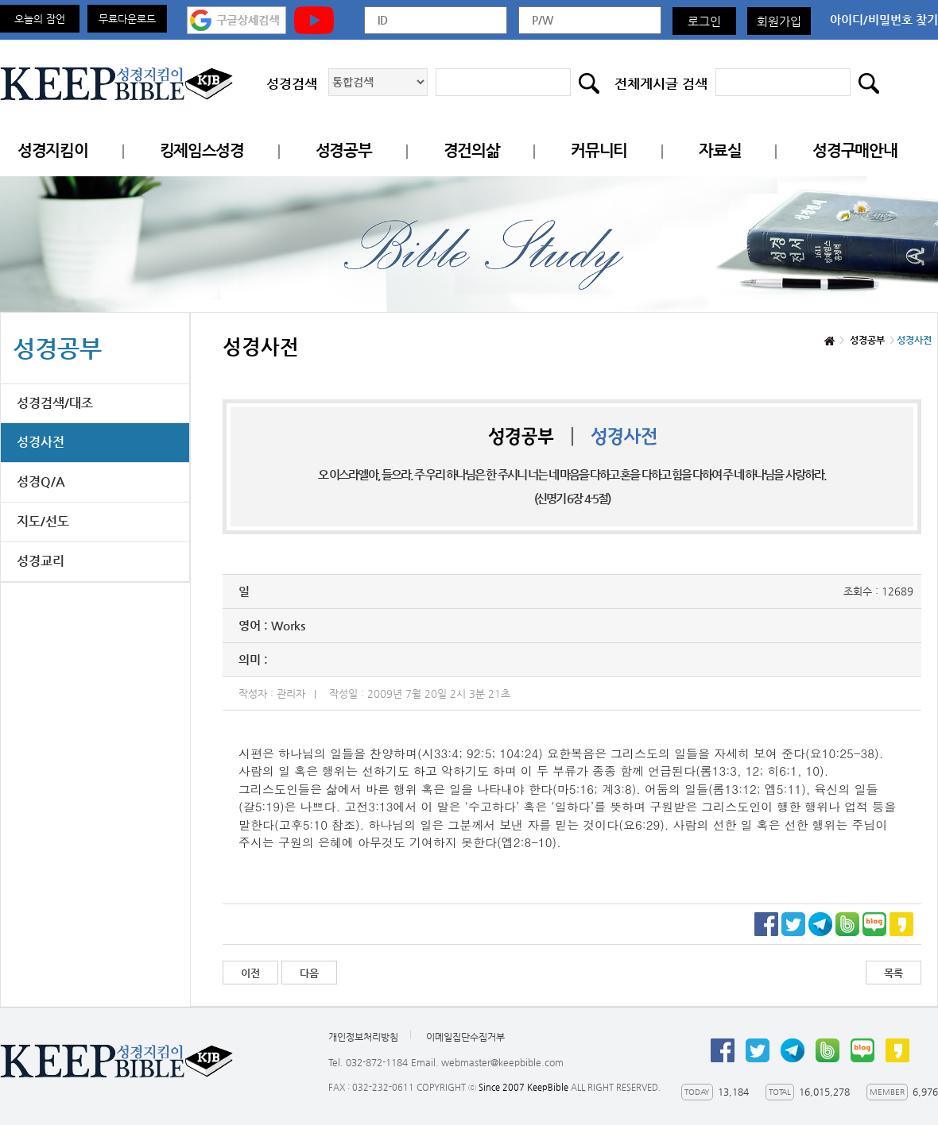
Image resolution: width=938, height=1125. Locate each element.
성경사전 (40, 441)
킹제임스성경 (202, 150)
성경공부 (344, 150)
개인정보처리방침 (363, 1036)
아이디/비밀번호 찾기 (884, 19)
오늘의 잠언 (39, 19)
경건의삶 (472, 150)
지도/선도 (43, 521)
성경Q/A (41, 481)
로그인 (704, 21)
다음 (309, 973)
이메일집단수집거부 (465, 1036)
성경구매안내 (854, 150)
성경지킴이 (52, 150)
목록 (893, 973)
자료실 (720, 150)
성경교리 (40, 560)
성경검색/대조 (55, 402)
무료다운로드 (127, 19)
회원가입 (779, 21)
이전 (250, 973)
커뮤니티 (599, 150)
